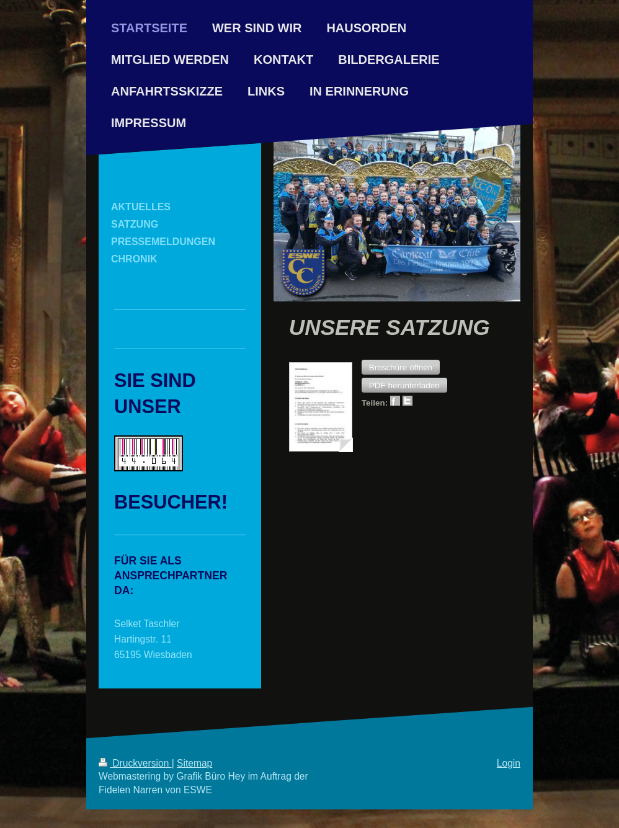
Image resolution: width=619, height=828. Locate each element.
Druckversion (135, 763)
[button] (401, 367)
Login (508, 763)
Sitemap (194, 763)
